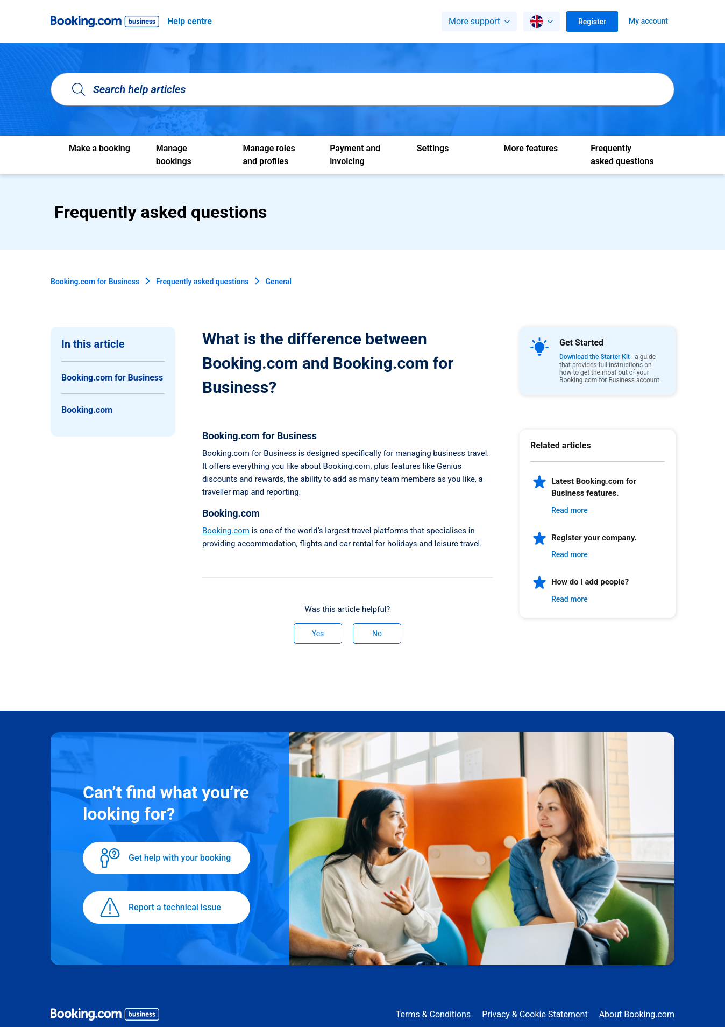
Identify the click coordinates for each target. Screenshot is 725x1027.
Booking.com (226, 531)
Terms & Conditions (433, 1014)
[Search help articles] (362, 89)
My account (648, 21)
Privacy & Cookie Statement (534, 1014)
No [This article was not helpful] (377, 633)
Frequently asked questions (202, 281)
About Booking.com (636, 1014)
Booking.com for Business (95, 281)
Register (592, 21)
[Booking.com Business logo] (105, 1016)
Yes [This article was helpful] (318, 633)
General (279, 281)
